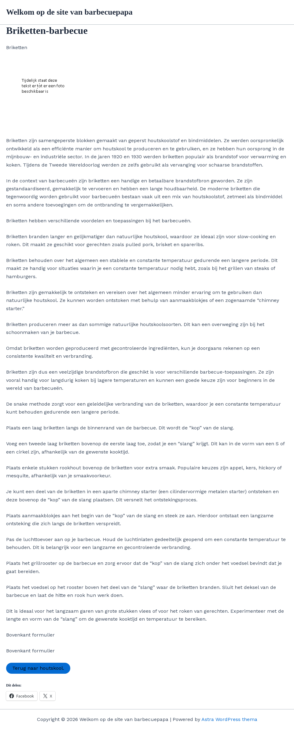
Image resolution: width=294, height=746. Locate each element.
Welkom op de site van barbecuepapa (69, 12)
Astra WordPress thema (229, 719)
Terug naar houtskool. (38, 668)
